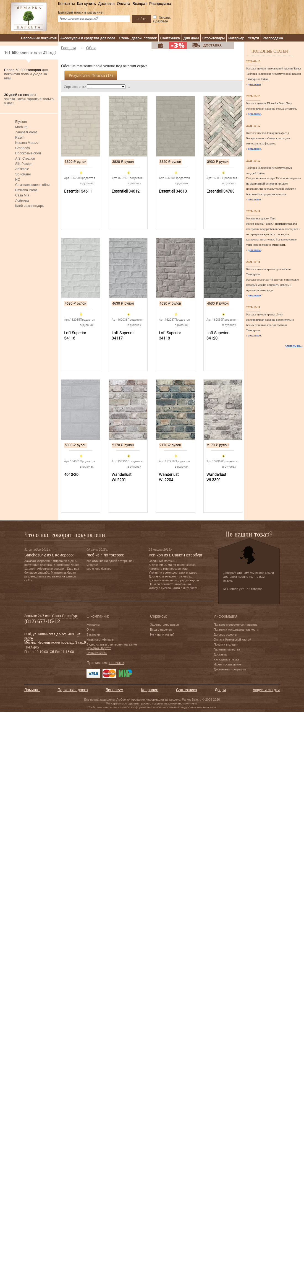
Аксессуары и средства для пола (87, 38)
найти (141, 18)
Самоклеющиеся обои (32, 185)
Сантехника (170, 38)
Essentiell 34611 (78, 191)
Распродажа (160, 3)
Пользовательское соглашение (235, 624)
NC (17, 180)
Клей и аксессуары (29, 206)
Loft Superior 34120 (217, 335)
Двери (220, 690)
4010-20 (71, 474)
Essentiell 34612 (126, 191)
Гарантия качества (227, 649)
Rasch (20, 137)
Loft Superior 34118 (170, 335)
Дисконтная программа (230, 669)
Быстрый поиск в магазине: (81, 12)
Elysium (21, 122)
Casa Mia (22, 195)
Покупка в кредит (226, 644)
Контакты (66, 3)
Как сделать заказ (226, 659)
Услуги (253, 38)
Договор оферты (225, 634)
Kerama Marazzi (27, 143)
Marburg (21, 127)
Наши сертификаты (100, 639)
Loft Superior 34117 (123, 335)
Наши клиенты (97, 653)
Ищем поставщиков (227, 664)
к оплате (116, 662)
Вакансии (93, 634)
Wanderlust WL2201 (122, 477)
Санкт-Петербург (65, 616)
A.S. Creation (25, 158)
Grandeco (22, 148)
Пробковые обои (28, 153)
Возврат (139, 3)
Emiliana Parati (26, 190)
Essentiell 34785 (220, 191)
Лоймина (22, 201)
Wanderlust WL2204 (169, 477)
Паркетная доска (72, 690)
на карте (32, 647)
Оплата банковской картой (232, 639)
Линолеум (114, 690)
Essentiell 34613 (173, 191)
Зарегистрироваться (164, 624)
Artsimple (22, 169)
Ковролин (149, 690)
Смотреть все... (293, 345)
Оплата (123, 3)
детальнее (254, 84)
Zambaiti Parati (26, 132)
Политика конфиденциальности (236, 629)
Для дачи (191, 38)
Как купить (86, 3)
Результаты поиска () (91, 75)
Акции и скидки (266, 690)
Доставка (106, 3)
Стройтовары (213, 38)
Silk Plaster (23, 164)
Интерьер (236, 38)
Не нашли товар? (162, 634)
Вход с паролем (161, 629)
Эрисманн (23, 174)
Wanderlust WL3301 (216, 477)
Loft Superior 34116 (75, 335)
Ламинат (32, 690)
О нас (91, 629)
